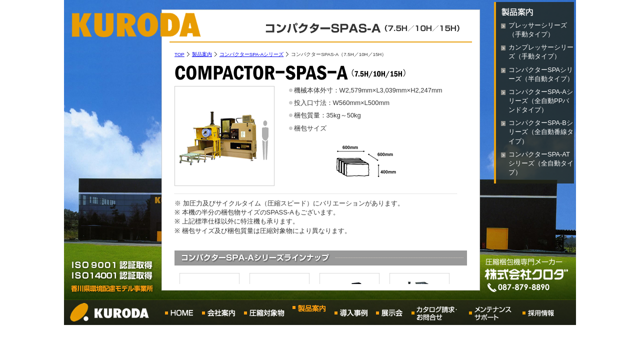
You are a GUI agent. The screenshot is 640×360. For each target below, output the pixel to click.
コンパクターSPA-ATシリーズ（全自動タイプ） (541, 163)
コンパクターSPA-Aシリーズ (252, 54)
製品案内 (202, 54)
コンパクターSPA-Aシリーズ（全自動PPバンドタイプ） (540, 101)
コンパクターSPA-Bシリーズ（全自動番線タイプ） (541, 131)
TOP (179, 54)
